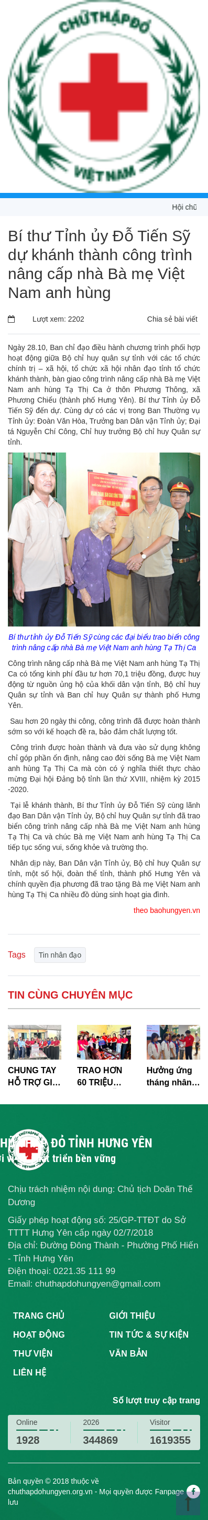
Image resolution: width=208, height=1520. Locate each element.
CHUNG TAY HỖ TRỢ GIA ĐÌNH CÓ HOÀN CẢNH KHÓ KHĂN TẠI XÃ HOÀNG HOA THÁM (34, 1077)
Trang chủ (39, 1315)
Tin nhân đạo (60, 955)
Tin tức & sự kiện (149, 1334)
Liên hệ (29, 1372)
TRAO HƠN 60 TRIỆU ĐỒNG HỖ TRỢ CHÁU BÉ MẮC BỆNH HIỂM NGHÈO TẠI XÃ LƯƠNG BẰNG (100, 1077)
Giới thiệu (133, 1315)
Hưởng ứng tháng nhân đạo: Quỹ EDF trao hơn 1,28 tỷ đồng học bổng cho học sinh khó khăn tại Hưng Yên (173, 1077)
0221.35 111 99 (84, 1271)
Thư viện (32, 1353)
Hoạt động (39, 1334)
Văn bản (129, 1353)
